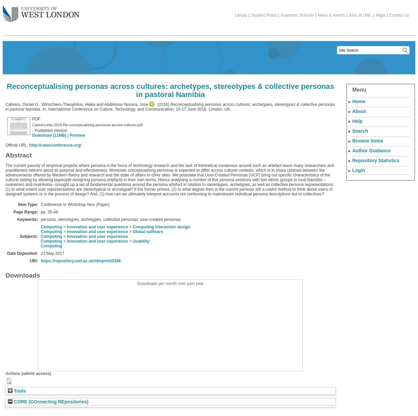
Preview (77, 135)
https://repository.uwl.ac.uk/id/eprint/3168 (81, 261)
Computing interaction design (161, 227)
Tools (17, 391)
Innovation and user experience (97, 227)
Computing (51, 227)
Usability (141, 241)
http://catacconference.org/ (55, 145)
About (359, 111)
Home (358, 101)
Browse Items (367, 141)
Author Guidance (371, 150)
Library (241, 15)
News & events (331, 15)
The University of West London (41, 11)
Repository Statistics (375, 160)
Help (357, 121)
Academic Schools (297, 15)
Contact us (399, 15)
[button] (9, 381)
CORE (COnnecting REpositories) (48, 401)
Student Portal (264, 15)
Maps (380, 15)
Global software (148, 231)
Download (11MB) (49, 135)
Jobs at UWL (360, 15)
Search (360, 131)
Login (358, 170)
